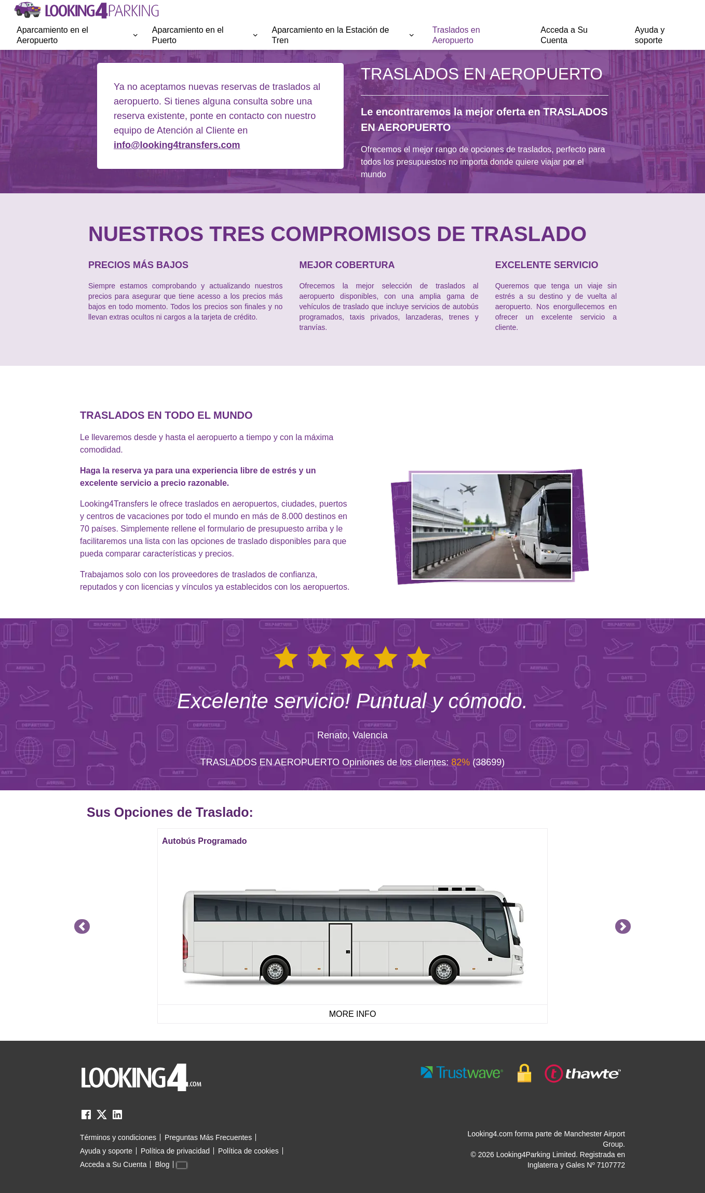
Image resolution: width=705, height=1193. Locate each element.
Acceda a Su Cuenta (564, 35)
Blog (162, 1164)
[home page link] (85, 10)
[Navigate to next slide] (623, 926)
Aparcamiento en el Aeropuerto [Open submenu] (78, 35)
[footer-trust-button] (521, 1073)
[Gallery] (352, 926)
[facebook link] (86, 1118)
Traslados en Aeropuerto (456, 35)
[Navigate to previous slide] (82, 926)
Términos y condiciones (118, 1137)
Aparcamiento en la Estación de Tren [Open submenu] (343, 35)
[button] (78, 35)
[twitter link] (102, 1118)
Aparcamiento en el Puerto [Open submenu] (206, 35)
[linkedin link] (117, 1118)
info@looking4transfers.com (177, 145)
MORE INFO (352, 1014)
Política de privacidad (175, 1151)
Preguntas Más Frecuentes (208, 1137)
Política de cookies (248, 1151)
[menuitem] (78, 35)
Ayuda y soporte (650, 35)
